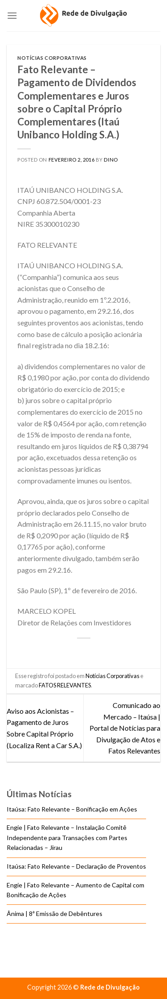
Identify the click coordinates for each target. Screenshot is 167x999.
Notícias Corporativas (52, 58)
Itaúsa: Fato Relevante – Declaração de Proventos (76, 866)
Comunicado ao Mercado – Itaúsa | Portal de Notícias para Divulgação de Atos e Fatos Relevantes (125, 728)
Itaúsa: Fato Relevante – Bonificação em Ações (72, 809)
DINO (111, 159)
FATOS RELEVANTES (65, 685)
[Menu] (12, 15)
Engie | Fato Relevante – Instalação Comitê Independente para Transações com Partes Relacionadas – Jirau (67, 838)
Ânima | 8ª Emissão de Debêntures (54, 913)
